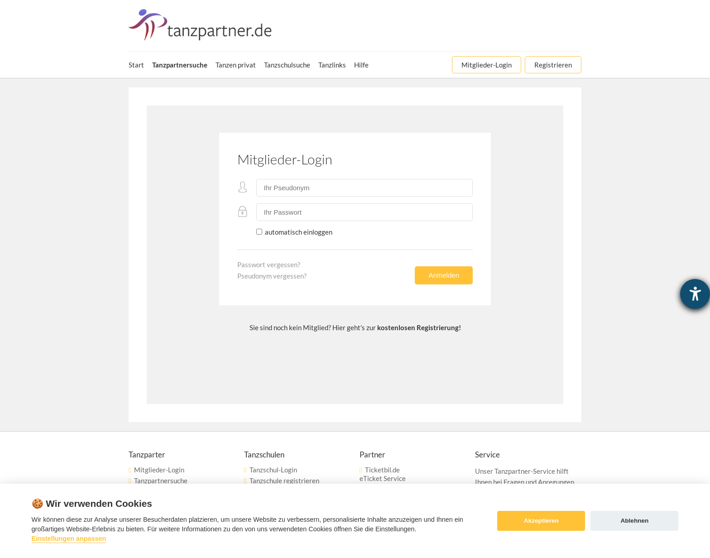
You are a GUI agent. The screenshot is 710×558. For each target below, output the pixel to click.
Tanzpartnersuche (160, 480)
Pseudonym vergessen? (272, 276)
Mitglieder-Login (159, 470)
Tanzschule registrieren (284, 480)
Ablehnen (634, 520)
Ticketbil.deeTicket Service (383, 474)
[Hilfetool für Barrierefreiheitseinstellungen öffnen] (695, 294)
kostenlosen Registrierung (418, 327)
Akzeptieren (541, 520)
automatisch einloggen (298, 232)
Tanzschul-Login (273, 470)
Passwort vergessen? (268, 264)
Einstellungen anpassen (69, 538)
